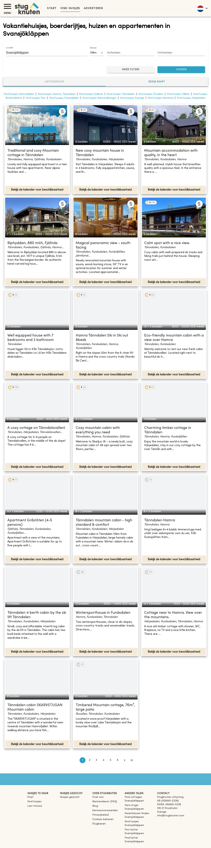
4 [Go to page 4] (104, 760)
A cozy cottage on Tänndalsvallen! (36, 428)
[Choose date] (131, 53)
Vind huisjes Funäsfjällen (64, 98)
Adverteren (93, 8)
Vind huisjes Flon (36, 98)
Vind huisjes (70, 8)
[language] (202, 8)
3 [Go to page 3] (97, 760)
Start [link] (51, 8)
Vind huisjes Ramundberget (99, 98)
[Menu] (7, 6)
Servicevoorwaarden (105, 810)
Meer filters (131, 69)
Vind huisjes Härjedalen (191, 98)
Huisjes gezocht (70, 797)
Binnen (93, 48)
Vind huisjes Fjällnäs (91, 94)
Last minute (34, 806)
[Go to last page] (132, 760)
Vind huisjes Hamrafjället (19, 94)
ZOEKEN (181, 69)
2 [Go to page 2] (89, 760)
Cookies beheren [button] (103, 819)
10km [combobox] (93, 52)
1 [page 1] (82, 760)
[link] (139, 801)
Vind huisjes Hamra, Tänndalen (57, 94)
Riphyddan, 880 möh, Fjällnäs (32, 243)
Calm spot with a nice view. (167, 243)
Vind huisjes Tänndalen (121, 94)
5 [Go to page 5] (111, 760)
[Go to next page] (125, 760)
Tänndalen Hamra (159, 520)
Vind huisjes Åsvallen (150, 94)
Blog (95, 806)
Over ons (98, 797)
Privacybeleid (100, 815)
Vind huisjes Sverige (132, 98)
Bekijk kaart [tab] (156, 82)
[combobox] (44, 52)
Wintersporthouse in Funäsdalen (103, 613)
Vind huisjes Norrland (160, 98)
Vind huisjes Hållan (178, 94)
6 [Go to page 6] (118, 760)
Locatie (9, 48)
